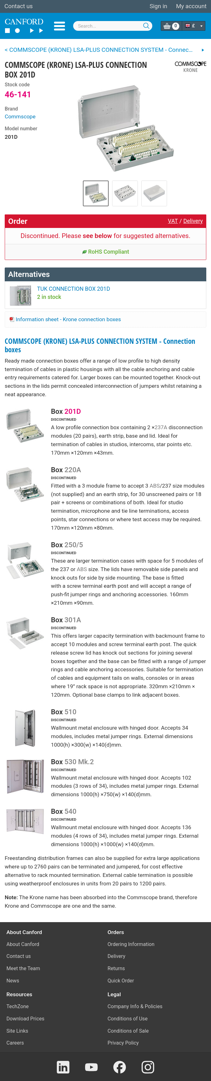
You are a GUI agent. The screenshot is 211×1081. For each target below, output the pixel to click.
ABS (155, 486)
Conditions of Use (128, 1019)
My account (191, 6)
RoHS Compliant (105, 252)
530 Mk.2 (79, 762)
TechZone (18, 1006)
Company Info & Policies (135, 1006)
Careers (15, 1043)
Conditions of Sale (128, 1031)
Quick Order (121, 981)
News (13, 981)
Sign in (158, 6)
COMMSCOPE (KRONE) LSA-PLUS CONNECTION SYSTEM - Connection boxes (100, 345)
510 (70, 712)
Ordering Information (131, 944)
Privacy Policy (123, 1043)
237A (160, 427)
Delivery (193, 221)
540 (70, 811)
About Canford (23, 944)
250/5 (73, 545)
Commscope (20, 116)
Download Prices (26, 1019)
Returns (116, 968)
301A (72, 620)
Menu (59, 26)
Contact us (18, 6)
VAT (173, 221)
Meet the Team (23, 968)
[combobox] (112, 26)
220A (72, 470)
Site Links (17, 1031)
